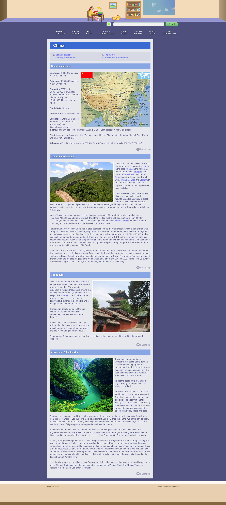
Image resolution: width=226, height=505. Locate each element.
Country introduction (65, 58)
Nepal (117, 177)
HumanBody (124, 32)
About (49, 486)
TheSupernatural (170, 32)
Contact (56, 486)
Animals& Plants (60, 32)
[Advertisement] (167, 82)
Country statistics (63, 55)
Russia (129, 169)
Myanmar (124, 180)
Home (48, 32)
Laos (133, 180)
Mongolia (138, 171)
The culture (109, 55)
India (123, 174)
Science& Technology (106, 32)
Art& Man (89, 32)
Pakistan (131, 174)
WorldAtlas (152, 32)
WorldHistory (138, 32)
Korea (146, 166)
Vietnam (144, 180)
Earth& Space (75, 32)
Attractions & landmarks (116, 58)
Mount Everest (122, 221)
